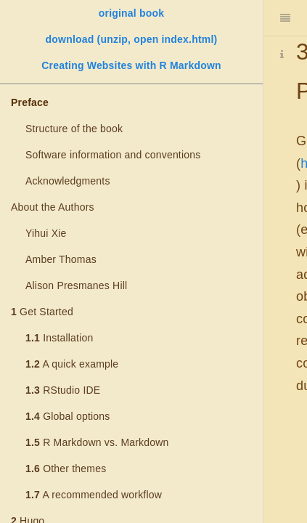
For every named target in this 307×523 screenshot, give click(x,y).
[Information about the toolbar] (282, 54)
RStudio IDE (62, 390)
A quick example (71, 364)
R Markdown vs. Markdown (97, 442)
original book (132, 13)
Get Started (42, 311)
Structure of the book (74, 128)
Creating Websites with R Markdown (131, 65)
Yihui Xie (46, 233)
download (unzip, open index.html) (132, 39)
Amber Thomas (61, 259)
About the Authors (52, 207)
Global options (67, 416)
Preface (30, 102)
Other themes (65, 468)
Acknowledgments (67, 181)
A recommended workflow (93, 494)
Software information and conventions (112, 155)
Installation (59, 338)
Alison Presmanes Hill (76, 285)
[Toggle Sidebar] (285, 18)
